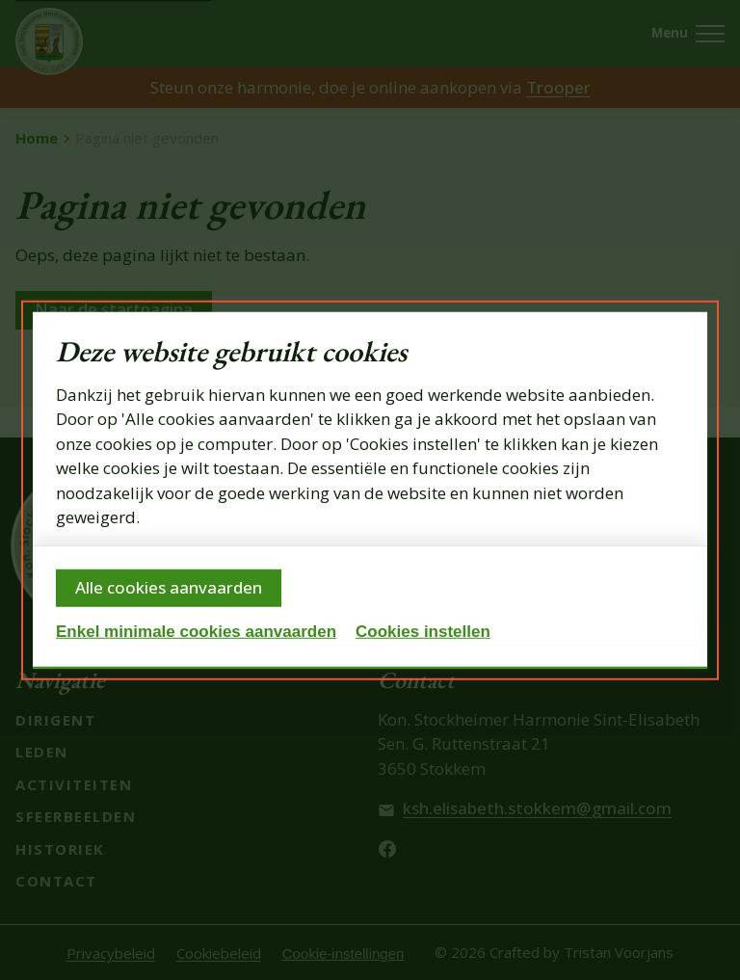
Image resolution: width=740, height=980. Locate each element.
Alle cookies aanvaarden (168, 587)
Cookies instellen (423, 631)
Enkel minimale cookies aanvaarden (196, 631)
